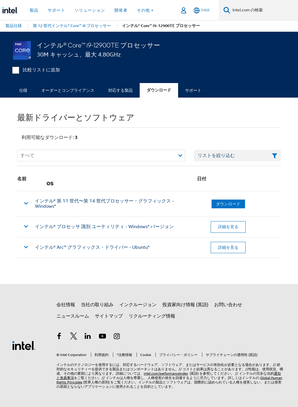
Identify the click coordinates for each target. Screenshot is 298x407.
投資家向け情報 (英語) (185, 305)
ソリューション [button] (89, 10)
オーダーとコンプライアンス (67, 90)
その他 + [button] (145, 10)
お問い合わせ (228, 305)
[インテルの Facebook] (59, 337)
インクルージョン (138, 305)
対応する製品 (120, 90)
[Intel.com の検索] (264, 10)
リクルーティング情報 (152, 316)
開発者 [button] (120, 10)
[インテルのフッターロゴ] (24, 345)
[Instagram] (117, 337)
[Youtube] (102, 337)
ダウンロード (159, 90)
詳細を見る (228, 226)
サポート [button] (56, 10)
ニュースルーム (72, 316)
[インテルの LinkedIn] (88, 337)
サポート (193, 90)
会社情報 (65, 305)
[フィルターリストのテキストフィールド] (237, 155)
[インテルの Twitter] (74, 337)
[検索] (227, 10)
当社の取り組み (97, 305)
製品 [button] (34, 10)
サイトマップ (109, 316)
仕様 (23, 90)
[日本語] (201, 10)
